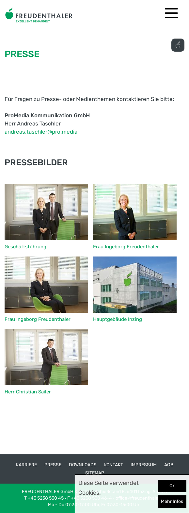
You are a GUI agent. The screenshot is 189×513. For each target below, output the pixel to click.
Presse (52, 465)
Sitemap (94, 473)
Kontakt (113, 465)
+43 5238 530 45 (46, 498)
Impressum (144, 465)
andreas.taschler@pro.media (41, 131)
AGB (168, 465)
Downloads (83, 465)
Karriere (26, 465)
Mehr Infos (172, 501)
